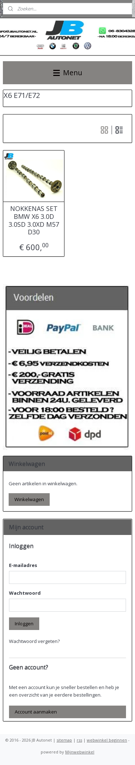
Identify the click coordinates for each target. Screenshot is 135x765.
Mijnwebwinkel (79, 752)
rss (79, 740)
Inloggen (24, 623)
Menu (67, 72)
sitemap (64, 740)
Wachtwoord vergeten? (34, 641)
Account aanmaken (36, 711)
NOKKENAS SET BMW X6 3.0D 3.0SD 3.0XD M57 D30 (34, 220)
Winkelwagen (29, 499)
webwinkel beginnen (107, 740)
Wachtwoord (25, 593)
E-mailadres (23, 565)
